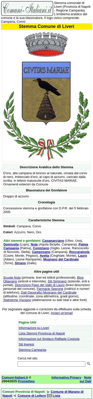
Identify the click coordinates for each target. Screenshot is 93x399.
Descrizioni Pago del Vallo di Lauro (40, 285)
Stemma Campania (32, 350)
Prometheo (26, 381)
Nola (34, 244)
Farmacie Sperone (50, 289)
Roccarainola (79, 252)
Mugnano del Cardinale (61, 259)
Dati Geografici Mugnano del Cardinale (49, 292)
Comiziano (41, 248)
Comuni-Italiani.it (15, 377)
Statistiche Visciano (17, 300)
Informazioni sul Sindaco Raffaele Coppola (49, 339)
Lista (56, 396)
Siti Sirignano (57, 281)
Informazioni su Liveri (34, 328)
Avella (44, 255)
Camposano (41, 252)
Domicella (11, 244)
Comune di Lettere (32, 396)
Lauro (82, 255)
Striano (20, 263)
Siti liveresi (26, 344)
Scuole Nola (12, 277)
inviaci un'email (62, 313)
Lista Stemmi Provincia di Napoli (42, 333)
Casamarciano (53, 240)
